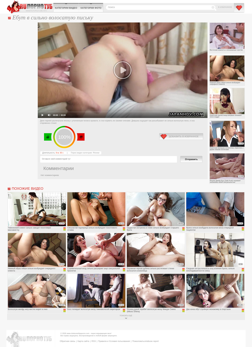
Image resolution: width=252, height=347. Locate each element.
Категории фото (91, 8)
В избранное (225, 7)
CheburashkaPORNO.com (30, 6)
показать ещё (126, 316)
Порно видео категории (81, 153)
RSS (93, 341)
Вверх (245, 325)
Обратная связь (67, 341)
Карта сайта (83, 341)
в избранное (181, 136)
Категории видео (66, 8)
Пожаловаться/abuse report (145, 341)
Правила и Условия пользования (114, 341)
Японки (96, 153)
